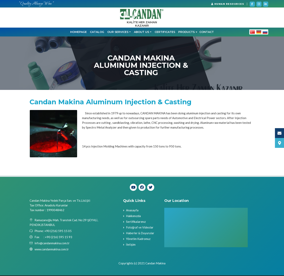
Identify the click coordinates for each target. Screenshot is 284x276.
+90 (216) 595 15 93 (58, 237)
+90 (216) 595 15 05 (58, 231)
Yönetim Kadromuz (138, 239)
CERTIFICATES (165, 32)
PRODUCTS (187, 32)
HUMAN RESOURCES (227, 4)
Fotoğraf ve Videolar (139, 228)
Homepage (78, 32)
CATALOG (97, 32)
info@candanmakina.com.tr (52, 243)
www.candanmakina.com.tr (52, 250)
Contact (206, 32)
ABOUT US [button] (141, 32)
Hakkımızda (133, 216)
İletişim (131, 245)
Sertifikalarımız (136, 222)
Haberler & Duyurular (140, 234)
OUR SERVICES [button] (117, 32)
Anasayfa (132, 211)
